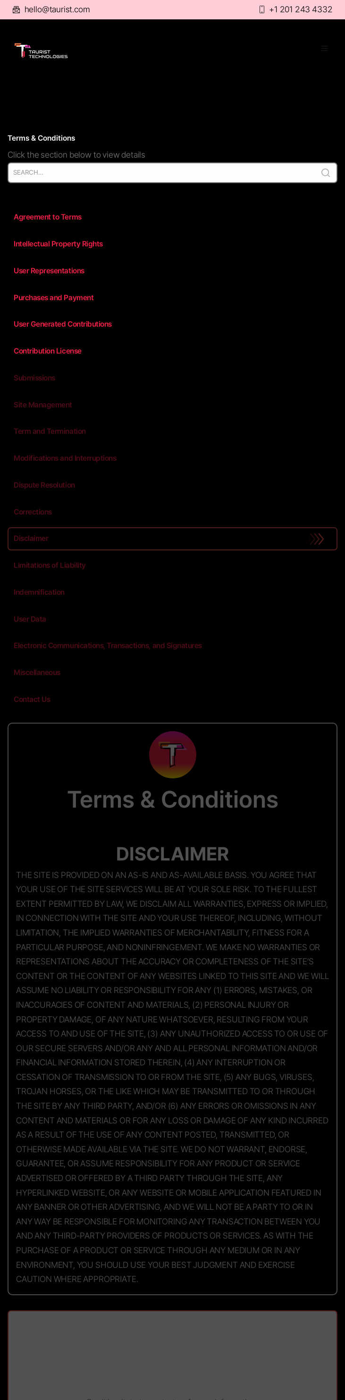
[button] (320, 50)
